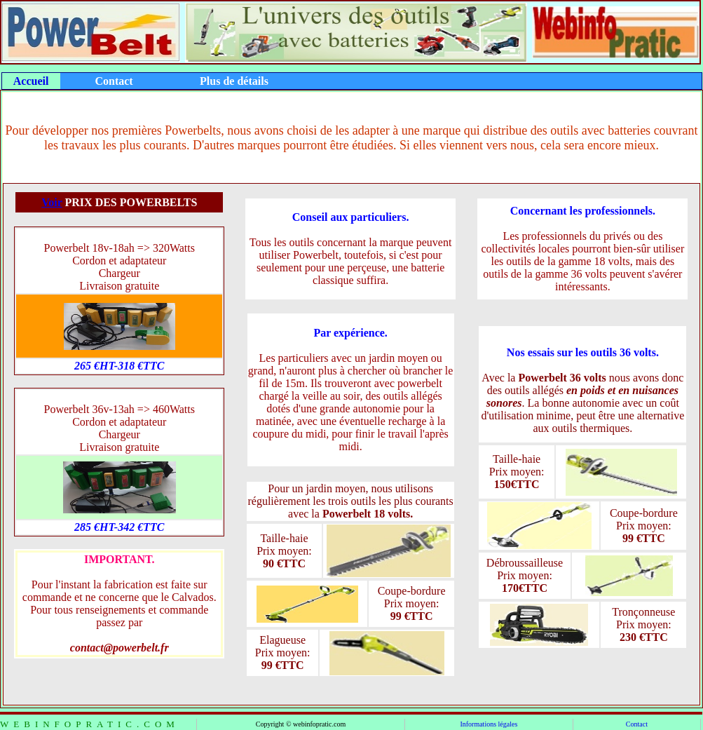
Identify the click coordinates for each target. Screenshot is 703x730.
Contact (637, 724)
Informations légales (488, 724)
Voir (51, 202)
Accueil (31, 81)
